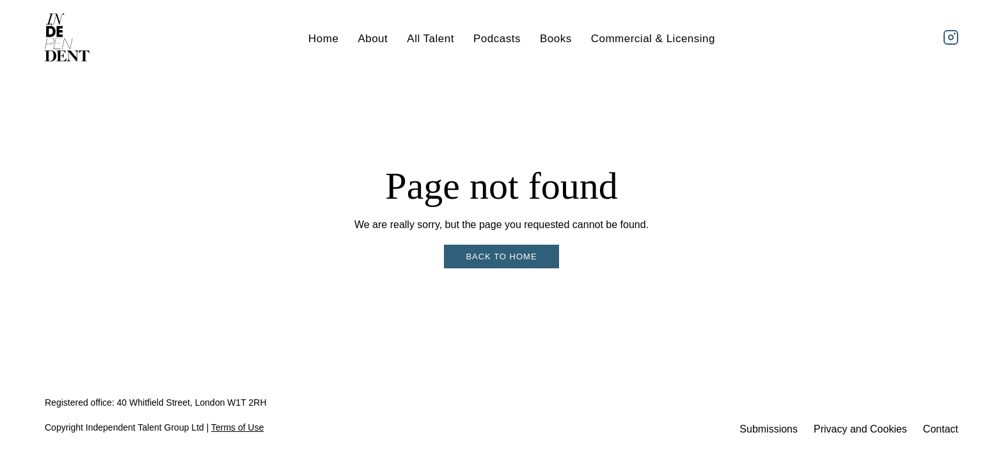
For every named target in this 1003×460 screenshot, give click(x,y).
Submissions (768, 429)
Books (556, 39)
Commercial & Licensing (653, 39)
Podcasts (497, 39)
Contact (940, 429)
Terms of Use (237, 427)
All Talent (430, 39)
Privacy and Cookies (860, 429)
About (373, 39)
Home (323, 39)
